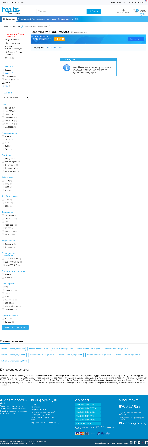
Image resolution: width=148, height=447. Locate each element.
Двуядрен (9, 158)
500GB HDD (10, 231)
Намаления (24, 19)
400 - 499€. (10, 117)
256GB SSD (10, 219)
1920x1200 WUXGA (13, 259)
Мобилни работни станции (13, 53)
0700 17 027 (7, 2)
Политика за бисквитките (12, 406)
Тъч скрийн (10, 58)
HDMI (8, 297)
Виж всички (135, 39)
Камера (9, 322)
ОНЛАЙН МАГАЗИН (83, 424)
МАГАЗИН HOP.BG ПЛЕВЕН (86, 420)
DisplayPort (10, 290)
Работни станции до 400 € (41, 355)
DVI (7, 293)
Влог (125, 2)
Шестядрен (11, 165)
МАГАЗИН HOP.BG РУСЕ (84, 416)
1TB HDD (9, 234)
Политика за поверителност (13, 409)
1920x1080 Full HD (13, 262)
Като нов (9, 73)
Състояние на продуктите (44, 19)
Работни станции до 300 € (13, 355)
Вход (2, 403)
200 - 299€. (10, 111)
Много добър (11, 79)
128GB (8, 190)
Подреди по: (38, 48)
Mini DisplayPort (12, 306)
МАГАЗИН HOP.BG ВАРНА (85, 412)
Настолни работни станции (13, 48)
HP (7, 143)
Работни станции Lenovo (13, 349)
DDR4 (8, 203)
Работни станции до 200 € (116, 349)
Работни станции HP (38, 349)
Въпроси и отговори (40, 409)
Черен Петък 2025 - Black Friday (45, 423)
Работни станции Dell (62, 349)
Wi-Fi (8, 319)
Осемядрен (11, 168)
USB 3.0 (9, 303)
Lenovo (8, 139)
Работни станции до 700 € (99, 355)
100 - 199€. (9, 108)
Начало (113, 2)
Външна (9, 247)
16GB (8, 181)
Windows (9, 278)
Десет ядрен (11, 171)
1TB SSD (9, 228)
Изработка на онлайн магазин (14, 443)
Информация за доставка (42, 417)
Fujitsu (8, 149)
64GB (8, 187)
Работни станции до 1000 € (127, 355)
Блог (119, 2)
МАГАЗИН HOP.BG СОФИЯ (85, 404)
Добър (8, 83)
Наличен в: (7, 93)
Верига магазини (65, 19)
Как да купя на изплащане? (43, 412)
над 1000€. (10, 127)
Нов (7, 86)
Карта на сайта (7, 413)
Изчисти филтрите (15, 327)
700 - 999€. (10, 124)
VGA (7, 287)
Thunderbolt (10, 309)
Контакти (139, 2)
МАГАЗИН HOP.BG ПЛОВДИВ (86, 408)
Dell (7, 146)
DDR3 (8, 200)
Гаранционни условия (40, 415)
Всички (7, 70)
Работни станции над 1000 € (14, 361)
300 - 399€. (10, 114)
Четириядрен (12, 162)
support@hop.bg (18, 2)
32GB (8, 184)
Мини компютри (12, 43)
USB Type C (10, 300)
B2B (76, 19)
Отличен (10, 76)
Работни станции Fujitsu (88, 349)
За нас (131, 2)
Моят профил (123, 11)
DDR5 (8, 206)
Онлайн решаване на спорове (13, 411)
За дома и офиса (12, 40)
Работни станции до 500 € (70, 355)
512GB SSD (10, 225)
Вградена (10, 244)
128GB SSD (10, 215)
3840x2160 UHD (12, 265)
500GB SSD (10, 222)
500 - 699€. (10, 121)
